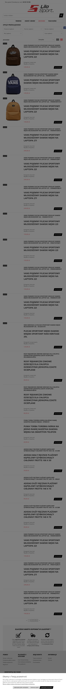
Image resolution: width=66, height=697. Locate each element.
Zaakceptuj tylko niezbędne (21, 687)
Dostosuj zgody (34, 687)
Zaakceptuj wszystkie (46, 687)
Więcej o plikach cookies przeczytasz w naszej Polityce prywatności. (19, 684)
